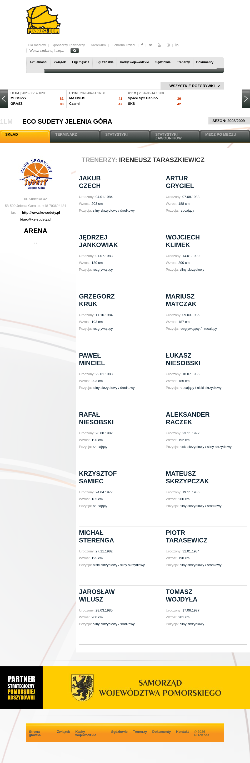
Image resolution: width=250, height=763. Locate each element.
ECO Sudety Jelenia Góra (67, 121)
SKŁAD (11, 134)
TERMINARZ (66, 134)
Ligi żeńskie (104, 62)
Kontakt (182, 732)
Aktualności (38, 62)
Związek (60, 62)
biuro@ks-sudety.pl (35, 219)
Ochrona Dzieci (123, 45)
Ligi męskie (80, 62)
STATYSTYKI (116, 134)
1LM (6, 121)
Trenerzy (183, 62)
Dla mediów (37, 45)
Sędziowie (163, 62)
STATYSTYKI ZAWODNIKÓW (168, 136)
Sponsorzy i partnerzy (68, 45)
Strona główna (35, 733)
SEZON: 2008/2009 (229, 121)
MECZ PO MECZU (220, 134)
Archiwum (98, 45)
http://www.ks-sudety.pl (41, 213)
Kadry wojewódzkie (134, 62)
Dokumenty (204, 62)
